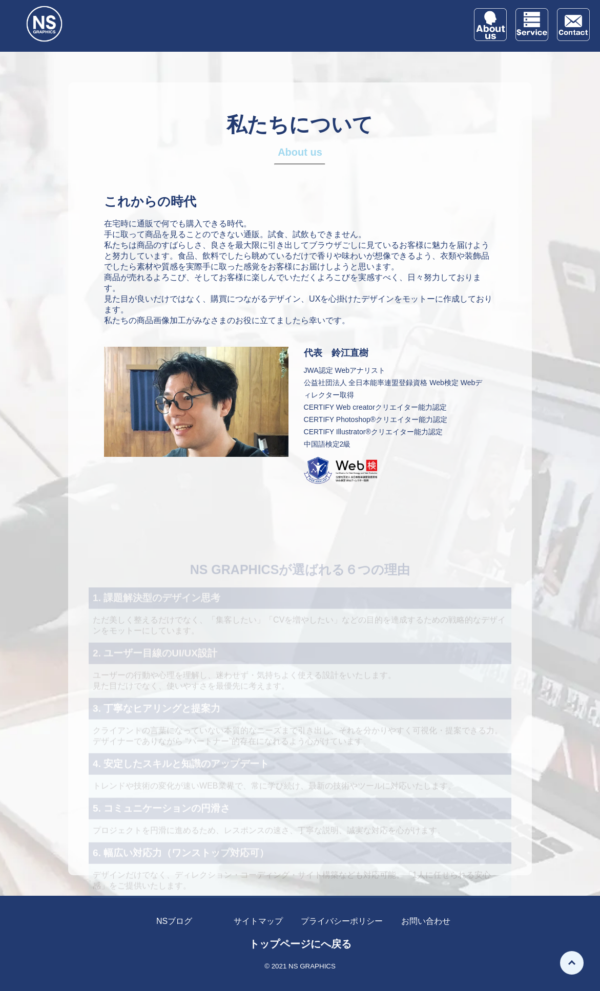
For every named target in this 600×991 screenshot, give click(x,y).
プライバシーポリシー (342, 921)
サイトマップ (258, 921)
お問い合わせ (425, 921)
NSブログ (174, 921)
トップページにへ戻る (300, 944)
